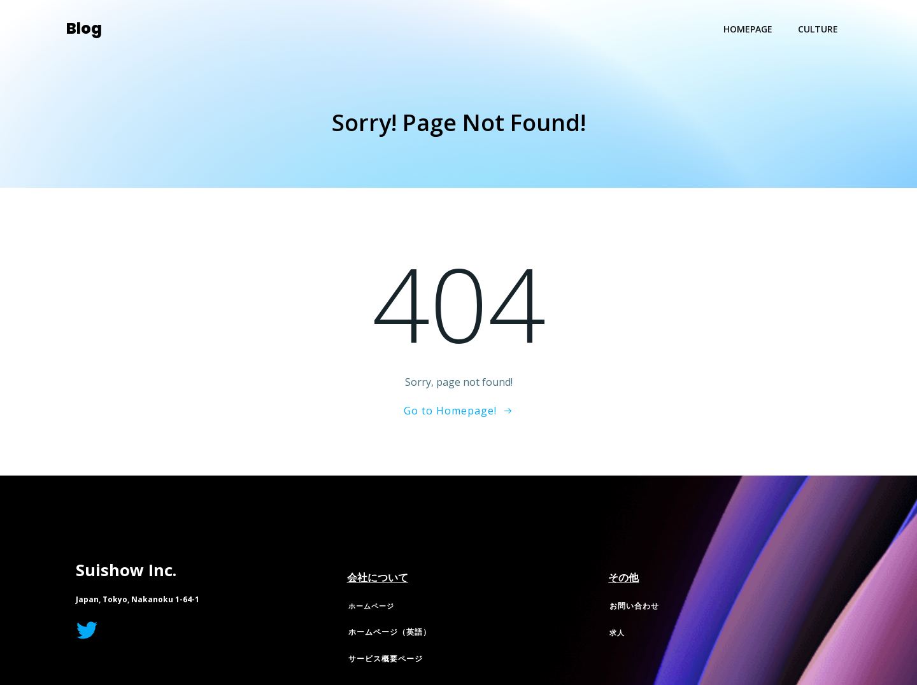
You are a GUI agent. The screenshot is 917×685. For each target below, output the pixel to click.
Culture (818, 29)
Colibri (583, 512)
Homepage (747, 29)
